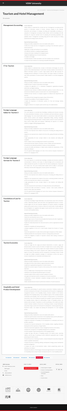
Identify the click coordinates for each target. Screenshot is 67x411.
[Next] (52, 357)
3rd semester (24, 357)
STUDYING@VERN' (42, 10)
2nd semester (16, 357)
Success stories (44, 378)
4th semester (32, 357)
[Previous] (4, 357)
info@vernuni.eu (8, 375)
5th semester (39, 357)
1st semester (9, 357)
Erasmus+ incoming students (46, 370)
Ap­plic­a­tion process (31, 368)
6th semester (47, 357)
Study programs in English (46, 367)
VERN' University (33, 3)
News (42, 375)
